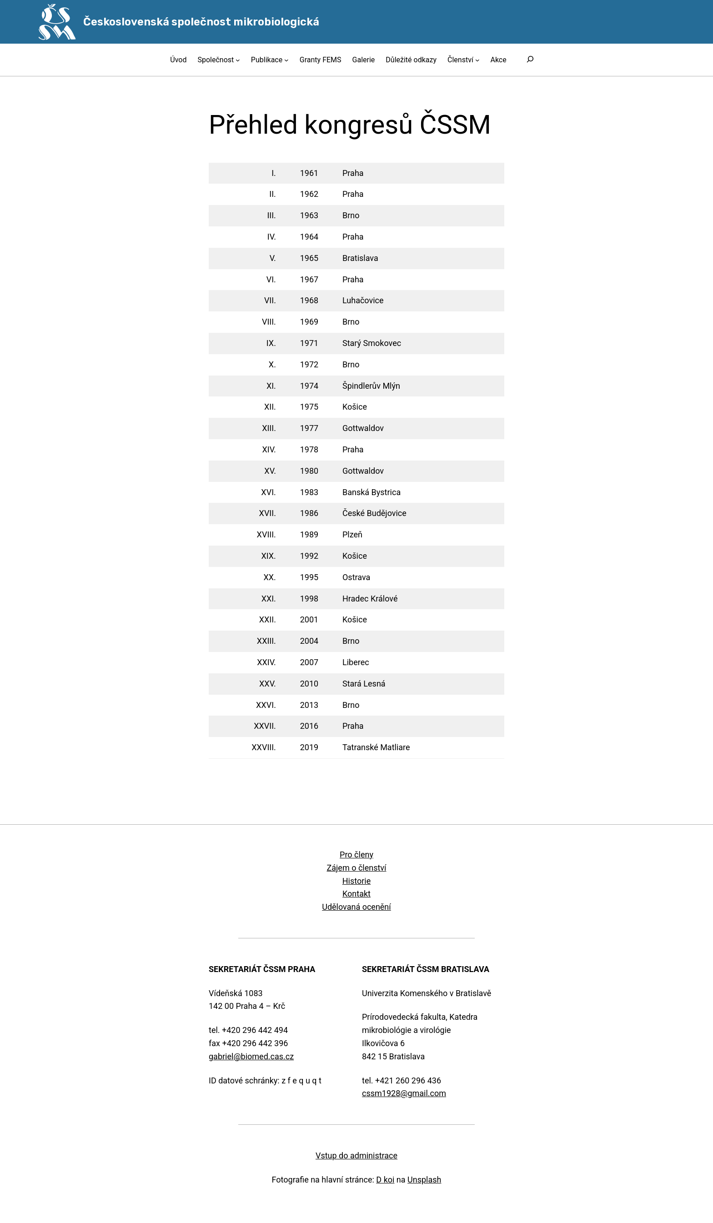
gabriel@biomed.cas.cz (251, 1056)
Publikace (266, 59)
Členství (460, 59)
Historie (356, 881)
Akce (498, 59)
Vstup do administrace (356, 1155)
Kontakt (356, 893)
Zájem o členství (356, 867)
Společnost (215, 59)
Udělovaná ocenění (356, 907)
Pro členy (356, 854)
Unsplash (424, 1179)
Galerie (363, 59)
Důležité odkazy (411, 59)
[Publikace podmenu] (286, 60)
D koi (385, 1179)
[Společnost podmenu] (238, 60)
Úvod (178, 59)
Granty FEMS (320, 59)
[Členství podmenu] (477, 60)
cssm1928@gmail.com (404, 1093)
